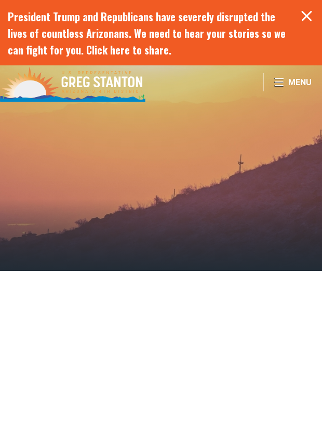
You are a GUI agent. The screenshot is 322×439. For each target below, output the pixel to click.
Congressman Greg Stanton (72, 83)
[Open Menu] (292, 82)
